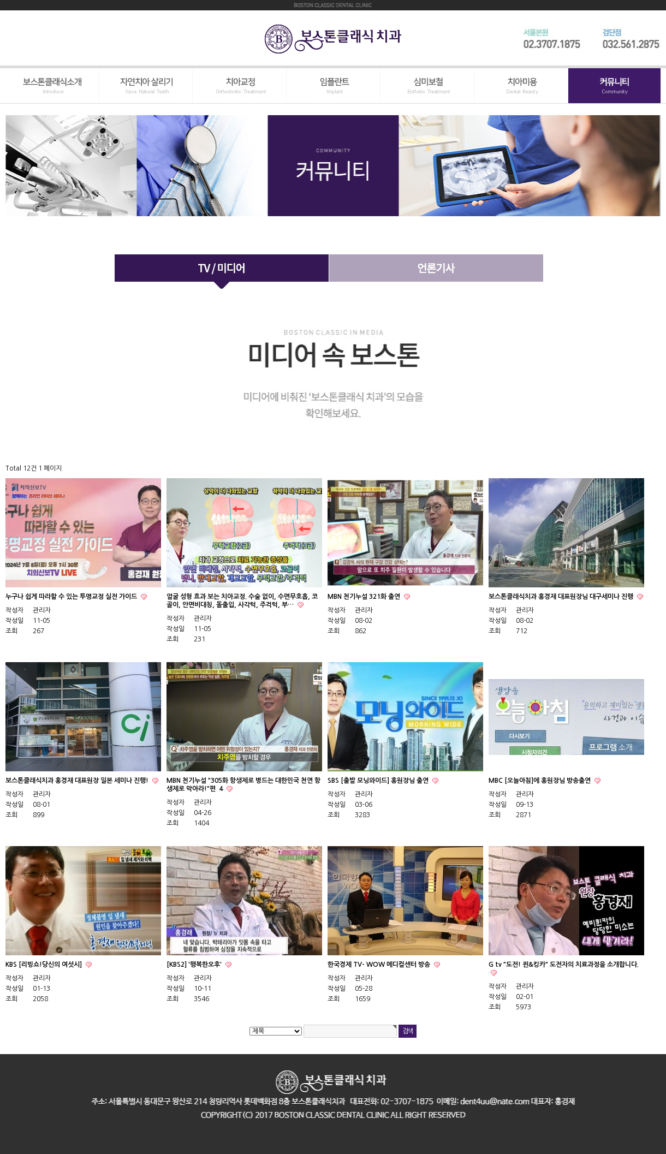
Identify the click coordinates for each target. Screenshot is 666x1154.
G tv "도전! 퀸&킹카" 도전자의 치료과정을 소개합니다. (564, 964)
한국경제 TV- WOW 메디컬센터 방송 (380, 964)
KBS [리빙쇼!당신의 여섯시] (44, 964)
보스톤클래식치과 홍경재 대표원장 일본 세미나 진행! (77, 780)
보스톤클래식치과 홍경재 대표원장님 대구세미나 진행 (562, 596)
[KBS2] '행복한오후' (194, 964)
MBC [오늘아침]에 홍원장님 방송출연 (540, 780)
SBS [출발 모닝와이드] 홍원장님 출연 (379, 780)
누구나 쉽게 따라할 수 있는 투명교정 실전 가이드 (72, 596)
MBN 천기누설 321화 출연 (365, 596)
